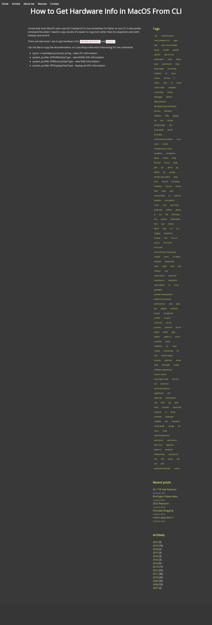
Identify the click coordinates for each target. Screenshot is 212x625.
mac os (174, 238)
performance (159, 304)
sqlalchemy (159, 393)
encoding (158, 134)
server (178, 360)
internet (177, 195)
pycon (178, 327)
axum (170, 59)
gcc (162, 167)
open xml (172, 275)
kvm (156, 224)
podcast (174, 308)
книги (176, 468)
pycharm (168, 327)
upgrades (169, 416)
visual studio (159, 426)
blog (177, 64)
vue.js (156, 431)
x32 (155, 459)
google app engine (162, 177)
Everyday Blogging (163, 510)
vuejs (165, 431)
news (156, 266)
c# (166, 73)
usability (157, 421)
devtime (157, 115)
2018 (155, 549)
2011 (155, 573)
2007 (155, 588)
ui (166, 412)
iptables (157, 200)
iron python (169, 200)
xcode (170, 459)
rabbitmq (158, 346)
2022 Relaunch (161, 503)
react (174, 346)
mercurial (168, 242)
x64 (162, 459)
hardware (176, 181)
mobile (157, 257)
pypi (173, 332)
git (177, 167)
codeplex (172, 87)
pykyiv (156, 332)
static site (158, 398)
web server (158, 440)
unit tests (158, 416)
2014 (155, 563)
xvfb (162, 463)
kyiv (162, 224)
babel (178, 59)
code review (159, 87)
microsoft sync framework (165, 252)
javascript (158, 210)
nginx (164, 266)
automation (159, 59)
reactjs (157, 351)
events (165, 144)
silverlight (166, 365)
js (154, 214)
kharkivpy (176, 214)
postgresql (168, 313)
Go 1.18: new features (165, 489)
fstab (175, 163)
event (156, 144)
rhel (155, 355)
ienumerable (159, 195)
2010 (155, 577)
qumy (167, 341)
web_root (158, 445)
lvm (165, 238)
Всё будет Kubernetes (165, 496)
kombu (164, 219)
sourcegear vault (161, 379)
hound (178, 186)
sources (175, 379)
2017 (155, 552)
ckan (165, 83)
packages (158, 289)
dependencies (160, 101)
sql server (164, 384)
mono (166, 257)
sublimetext (170, 398)
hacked (165, 181)
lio (171, 228)
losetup (157, 238)
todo (156, 407)
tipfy (176, 402)
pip (155, 308)
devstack (168, 111)
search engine (167, 355)
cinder (156, 83)
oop (166, 271)
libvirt (156, 228)
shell (156, 365)
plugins (164, 308)
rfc (178, 351)
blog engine (159, 68)
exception (158, 153)
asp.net (157, 54)
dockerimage (159, 125)
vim (166, 421)
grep (176, 177)
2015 (155, 559)
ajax (156, 45)
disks (167, 115)
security (157, 360)
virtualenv (176, 421)
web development (161, 435)
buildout (157, 73)
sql (155, 384)
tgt (170, 402)
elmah (170, 130)
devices (157, 111)
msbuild (157, 261)
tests (163, 402)
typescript (177, 407)
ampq (156, 50)
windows (169, 449)
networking (169, 261)
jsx (160, 214)
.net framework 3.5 (162, 40)
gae (155, 167)
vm (179, 426)
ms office (176, 257)
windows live (159, 454)
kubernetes (175, 219)
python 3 (167, 336)
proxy (168, 322)
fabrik (156, 158)
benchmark (167, 64)
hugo (164, 191)
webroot (157, 449)
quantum (158, 341)
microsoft (158, 247)
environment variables (163, 139)
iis (169, 195)
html (156, 191)
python (157, 336)
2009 (155, 581)
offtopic (157, 271)
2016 (155, 556)
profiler (157, 318)
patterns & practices (162, 299)
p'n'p (176, 285)
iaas (171, 191)
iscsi (164, 205)
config (169, 92)
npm (172, 266)
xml (178, 459)
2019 (155, 545)
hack (156, 181)
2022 (155, 542)
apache (176, 50)
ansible (166, 50)
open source (159, 275)
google (172, 172)
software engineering (163, 369)
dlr (155, 120)
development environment (165, 106)
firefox (165, 158)
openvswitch (159, 285)
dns (161, 120)
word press (173, 454)
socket (176, 365)
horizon (168, 186)
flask (174, 158)
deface (169, 97)
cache (173, 73)
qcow (177, 336)
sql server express (161, 388)
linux (165, 228)
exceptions (170, 153)
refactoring (168, 351)
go (164, 172)
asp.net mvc (169, 54)
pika (178, 304)
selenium (168, 360)
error (179, 139)
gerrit (170, 167)
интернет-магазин (162, 468)
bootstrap (172, 68)
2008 (155, 584)
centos (157, 78)
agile (176, 40)
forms (166, 163)
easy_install (159, 130)
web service (172, 440)
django (176, 115)
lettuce (171, 224)
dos (170, 125)
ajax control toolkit (169, 45)
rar (167, 346)
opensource (159, 280)
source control (160, 374)
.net (155, 36)
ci (174, 78)
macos (157, 242)
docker (170, 120)
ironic (156, 205)
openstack (172, 280)
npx (179, 266)
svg (155, 402)
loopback (168, 233)
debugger (158, 97)
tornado (165, 407)
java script (174, 205)
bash (156, 64)
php (170, 304)
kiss (155, 219)
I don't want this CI (163, 517)
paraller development (163, 294)
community (158, 92)
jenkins (169, 210)
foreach (157, 163)
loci (177, 228)
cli (172, 83)
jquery (178, 210)
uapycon (157, 412)
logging (157, 233)
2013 (155, 566)
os (169, 285)
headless (158, 186)
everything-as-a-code (163, 148)
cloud (179, 83)
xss (155, 463)
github (156, 172)
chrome (167, 78)
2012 (155, 570)
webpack (169, 445)
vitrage (171, 426)
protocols (158, 322)
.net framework (167, 36)
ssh (168, 393)
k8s (166, 214)
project (167, 318)
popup (157, 313)
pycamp (157, 327)
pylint (165, 332)
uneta (172, 412)
